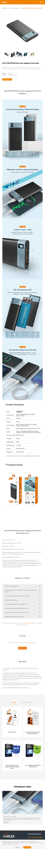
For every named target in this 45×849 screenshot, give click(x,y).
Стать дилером (6, 79)
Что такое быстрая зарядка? (10, 816)
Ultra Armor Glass (12, 732)
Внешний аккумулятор (14, 8)
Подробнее (6, 822)
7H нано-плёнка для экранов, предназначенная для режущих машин (12, 767)
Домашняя (4, 8)
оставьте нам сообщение (28, 623)
